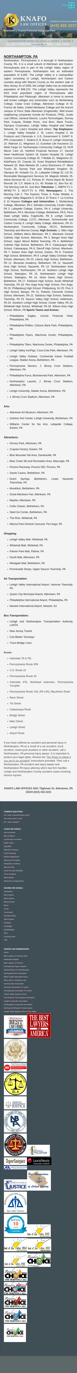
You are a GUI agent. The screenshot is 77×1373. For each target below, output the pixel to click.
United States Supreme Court (15, 998)
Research (54, 44)
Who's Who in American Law (15, 984)
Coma (6, 912)
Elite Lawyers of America (13, 966)
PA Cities (67, 44)
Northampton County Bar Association (18, 1008)
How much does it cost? (13, 822)
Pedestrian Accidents (12, 867)
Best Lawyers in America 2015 (15, 959)
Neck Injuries (9, 923)
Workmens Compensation (14, 885)
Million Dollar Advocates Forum (16, 980)
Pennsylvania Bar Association (15, 977)
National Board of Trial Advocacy (16, 973)
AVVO (6, 956)
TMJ (5, 944)
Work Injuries (9, 881)
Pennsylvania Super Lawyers (15, 970)
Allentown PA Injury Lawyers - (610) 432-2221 (27, 44)
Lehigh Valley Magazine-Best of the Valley (20, 1015)
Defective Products (11, 853)
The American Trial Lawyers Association (19, 1001)
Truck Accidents (10, 878)
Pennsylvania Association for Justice (18, 994)
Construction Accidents (13, 843)
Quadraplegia (9, 933)
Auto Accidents (9, 836)
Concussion (8, 916)
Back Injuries (9, 898)
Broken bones (9, 905)
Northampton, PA (39, 48)
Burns (6, 909)
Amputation (8, 895)
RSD (6, 937)
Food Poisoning (10, 857)
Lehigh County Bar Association (16, 1005)
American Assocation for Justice (16, 991)
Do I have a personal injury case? (17, 819)
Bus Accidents (9, 839)
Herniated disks (10, 919)
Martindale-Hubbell (11, 963)
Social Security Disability (13, 874)
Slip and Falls (9, 871)
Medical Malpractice (11, 860)
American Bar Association (14, 987)
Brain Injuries (9, 902)
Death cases (9, 846)
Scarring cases (9, 940)
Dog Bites (7, 850)
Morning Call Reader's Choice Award (18, 1012)
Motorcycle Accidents (12, 864)
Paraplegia (8, 930)
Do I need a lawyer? (11, 826)
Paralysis (7, 926)
